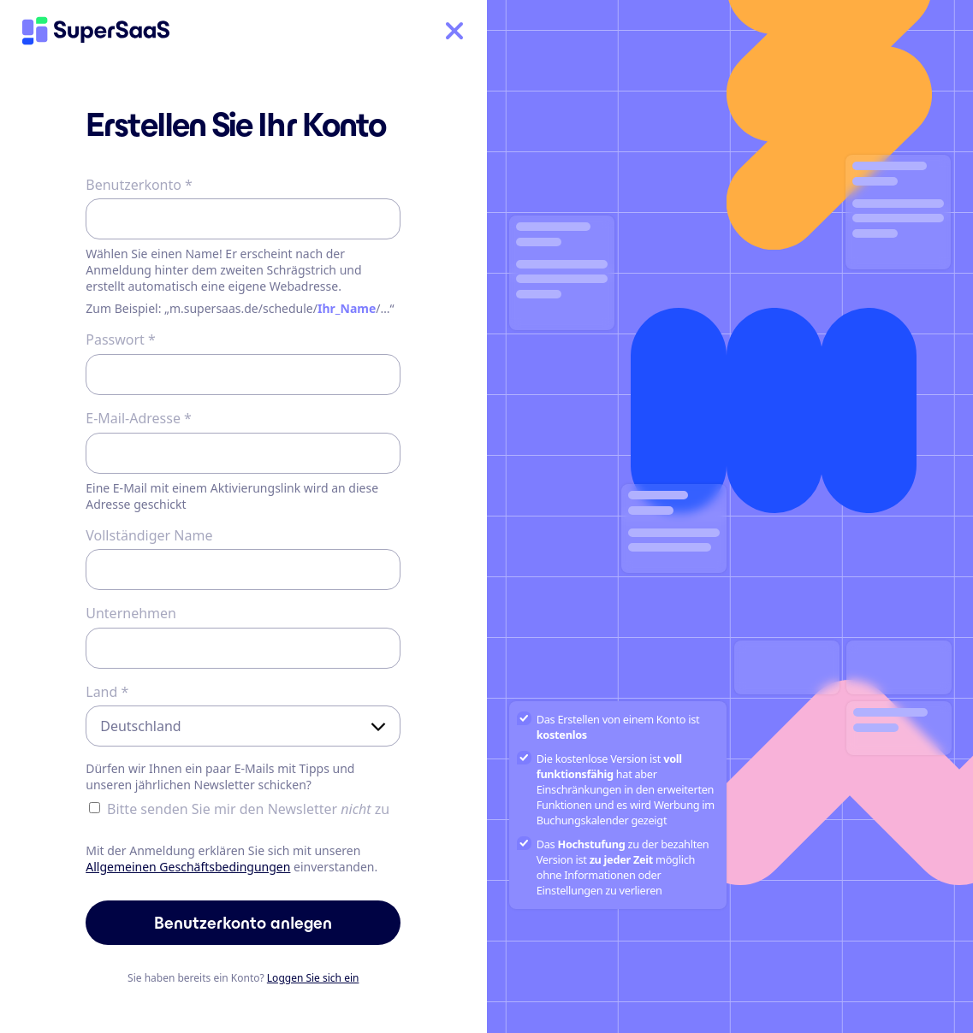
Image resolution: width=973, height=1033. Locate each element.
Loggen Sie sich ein (313, 978)
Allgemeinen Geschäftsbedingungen (188, 867)
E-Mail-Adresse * (139, 418)
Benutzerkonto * (139, 184)
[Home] (95, 30)
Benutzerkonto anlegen (243, 922)
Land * (107, 691)
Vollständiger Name (149, 535)
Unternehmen (131, 613)
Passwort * (121, 339)
